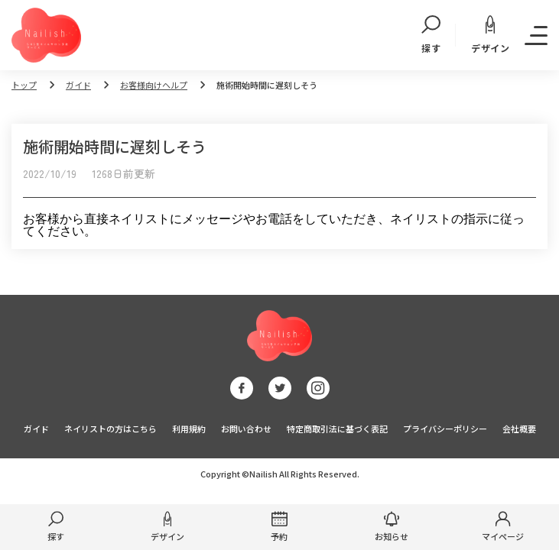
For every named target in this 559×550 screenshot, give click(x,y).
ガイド (78, 85)
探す (430, 35)
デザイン (490, 34)
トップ (24, 85)
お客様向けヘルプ (153, 85)
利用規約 (189, 428)
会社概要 (519, 428)
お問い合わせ (246, 428)
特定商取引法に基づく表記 (337, 428)
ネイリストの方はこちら (110, 428)
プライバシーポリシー (445, 428)
